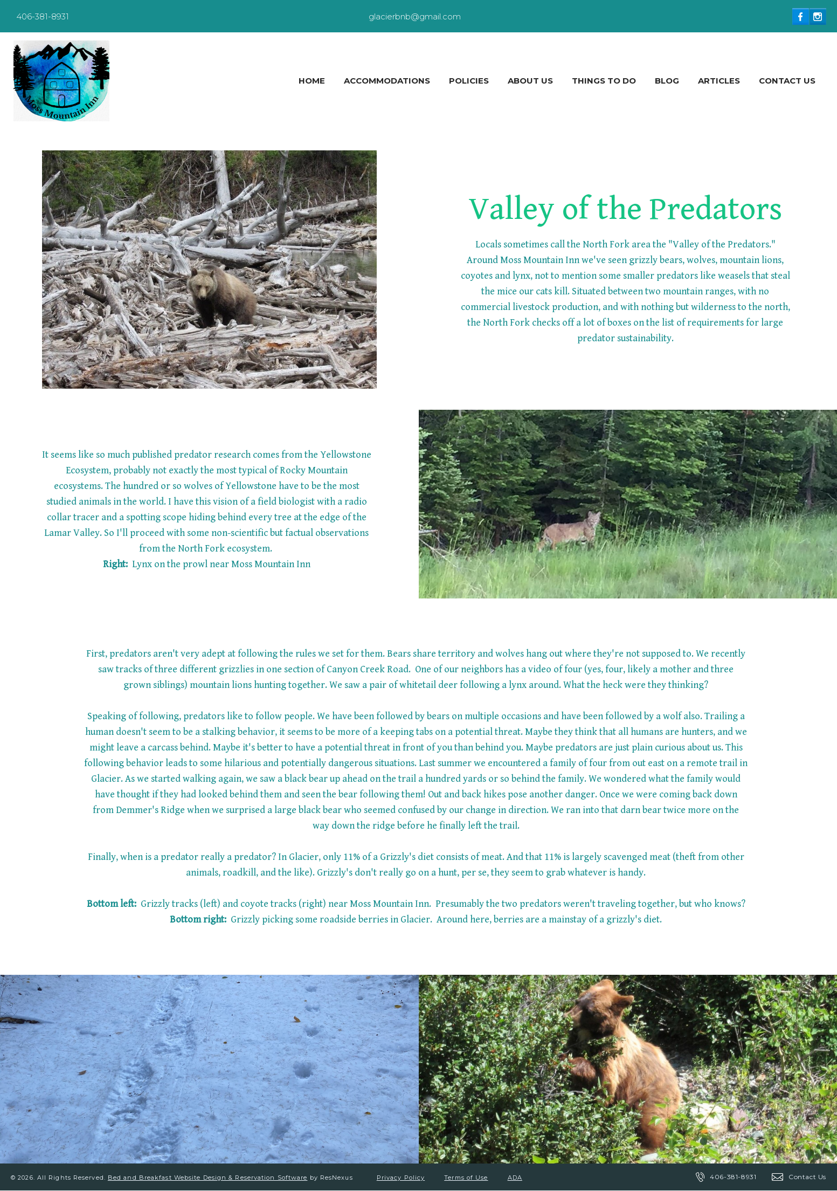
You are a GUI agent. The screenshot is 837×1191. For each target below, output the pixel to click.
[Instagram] (818, 16)
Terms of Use (466, 1177)
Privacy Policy (401, 1177)
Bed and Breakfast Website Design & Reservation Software (208, 1177)
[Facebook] (801, 16)
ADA (515, 1177)
